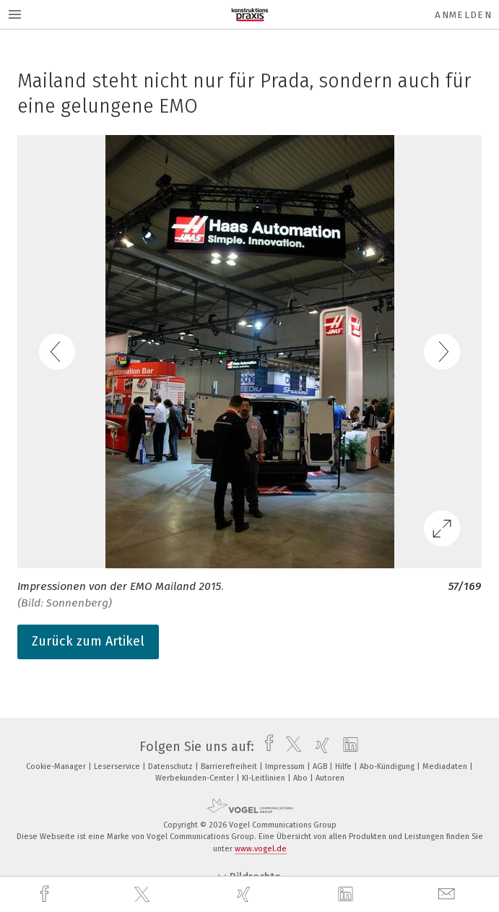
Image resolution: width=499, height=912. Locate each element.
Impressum (286, 766)
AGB (321, 766)
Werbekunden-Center (195, 778)
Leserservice (118, 766)
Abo (301, 778)
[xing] (245, 894)
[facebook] (46, 894)
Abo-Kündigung (388, 766)
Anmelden (463, 15)
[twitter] (143, 895)
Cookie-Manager (57, 766)
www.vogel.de (261, 849)
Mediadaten (445, 766)
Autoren (330, 778)
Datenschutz (171, 766)
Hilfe (344, 766)
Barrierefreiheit (230, 766)
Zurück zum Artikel (88, 641)
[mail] (448, 894)
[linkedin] (347, 894)
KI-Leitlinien (264, 778)
